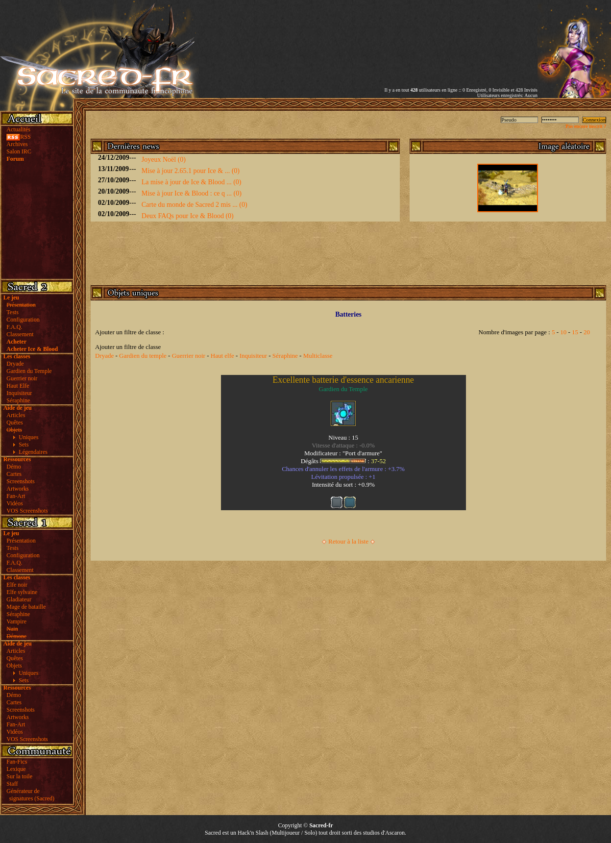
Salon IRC (18, 151)
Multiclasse (318, 355)
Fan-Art (15, 496)
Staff (12, 783)
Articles (15, 415)
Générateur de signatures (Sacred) (28, 795)
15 (575, 332)
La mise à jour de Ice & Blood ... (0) (192, 182)
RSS (18, 136)
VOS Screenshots (27, 510)
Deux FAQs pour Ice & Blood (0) (188, 216)
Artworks (17, 488)
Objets (14, 665)
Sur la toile (19, 776)
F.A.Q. (14, 326)
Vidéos (14, 503)
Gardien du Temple (28, 371)
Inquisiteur (19, 393)
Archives (16, 144)
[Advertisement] (423, 35)
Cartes (14, 474)
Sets (23, 444)
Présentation (20, 540)
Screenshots (20, 481)
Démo (13, 466)
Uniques (28, 437)
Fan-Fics (16, 761)
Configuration (22, 319)
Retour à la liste (348, 541)
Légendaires (33, 451)
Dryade (15, 363)
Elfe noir (16, 584)
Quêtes (14, 422)
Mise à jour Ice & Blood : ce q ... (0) (192, 193)
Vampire (16, 621)
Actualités (18, 129)
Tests (12, 312)
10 (563, 332)
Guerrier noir (21, 378)
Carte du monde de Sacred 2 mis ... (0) (194, 204)
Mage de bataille (26, 606)
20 (587, 332)
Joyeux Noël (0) (164, 159)
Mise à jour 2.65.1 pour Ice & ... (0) (191, 170)
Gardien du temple (143, 355)
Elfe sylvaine (21, 592)
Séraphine (18, 400)
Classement (19, 334)
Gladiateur (18, 599)
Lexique (15, 769)
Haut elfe (222, 355)
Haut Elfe (17, 385)
